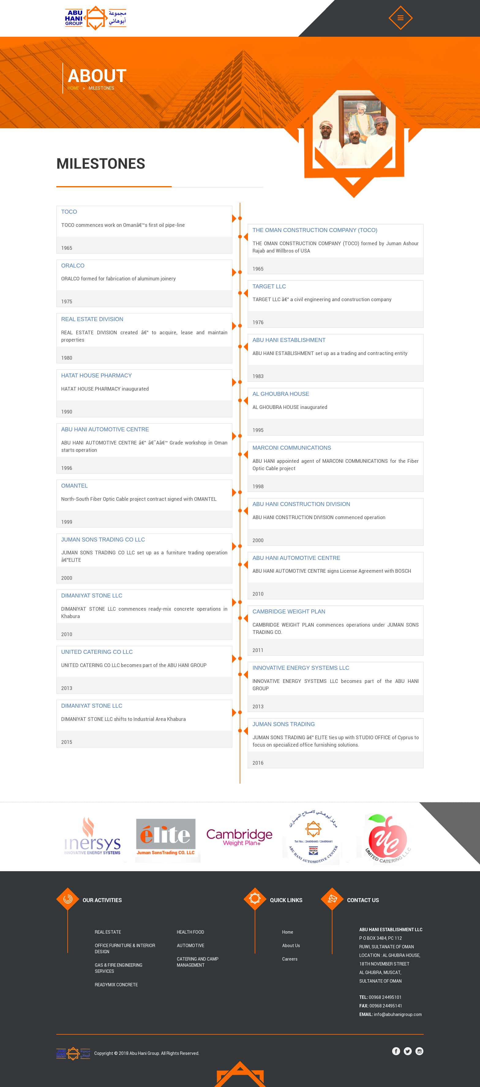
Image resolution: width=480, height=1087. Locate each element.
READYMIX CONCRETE (116, 985)
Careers (290, 959)
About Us (291, 945)
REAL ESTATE (108, 932)
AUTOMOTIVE (190, 945)
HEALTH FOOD (190, 932)
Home (287, 932)
